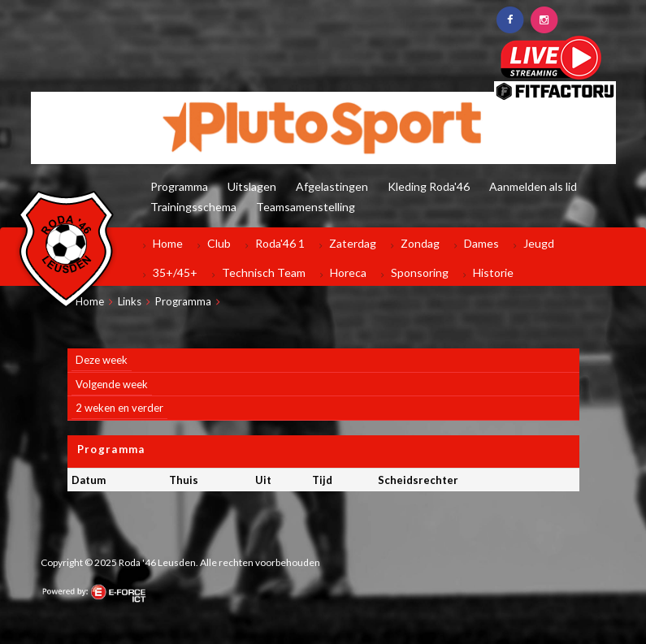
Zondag (420, 243)
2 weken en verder (119, 407)
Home (168, 243)
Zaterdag (352, 243)
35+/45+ (175, 272)
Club (219, 243)
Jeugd (538, 243)
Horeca (348, 272)
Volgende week (112, 384)
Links (129, 301)
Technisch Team (264, 272)
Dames (481, 243)
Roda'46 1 (280, 243)
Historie (493, 272)
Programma (183, 301)
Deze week (102, 359)
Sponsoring (420, 272)
